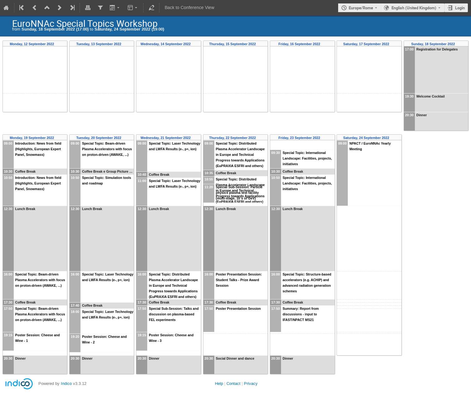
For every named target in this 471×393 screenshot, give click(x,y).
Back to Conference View (189, 8)
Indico (66, 383)
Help (219, 383)
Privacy (251, 383)
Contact (233, 383)
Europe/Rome (361, 8)
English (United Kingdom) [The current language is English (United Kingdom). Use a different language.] (413, 8)
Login (460, 8)
